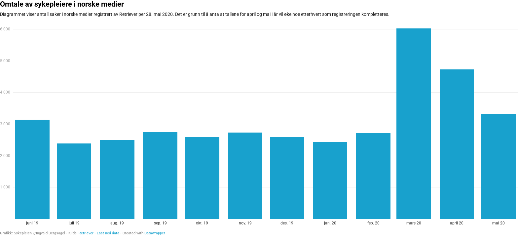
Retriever (86, 233)
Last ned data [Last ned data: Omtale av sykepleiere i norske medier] (108, 233)
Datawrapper (154, 233)
